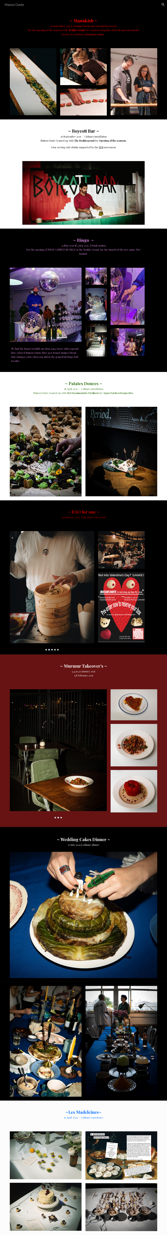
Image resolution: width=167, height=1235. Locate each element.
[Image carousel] (46, 451)
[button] (163, 4)
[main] (83, 26)
